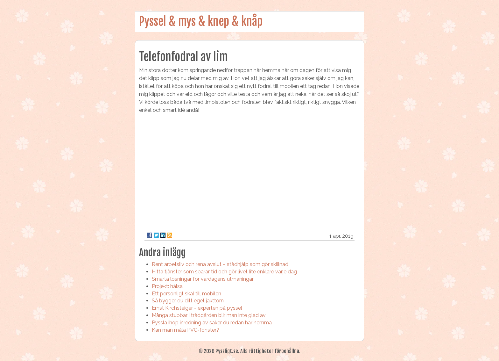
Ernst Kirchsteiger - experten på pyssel (197, 308)
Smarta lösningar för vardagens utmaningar (203, 279)
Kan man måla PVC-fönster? (185, 330)
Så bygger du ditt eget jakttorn (188, 301)
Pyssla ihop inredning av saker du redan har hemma (212, 323)
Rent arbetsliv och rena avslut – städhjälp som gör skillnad (220, 264)
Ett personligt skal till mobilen (186, 294)
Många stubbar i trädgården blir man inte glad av (209, 315)
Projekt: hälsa (167, 286)
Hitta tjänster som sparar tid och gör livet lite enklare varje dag (224, 272)
